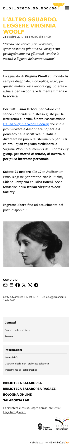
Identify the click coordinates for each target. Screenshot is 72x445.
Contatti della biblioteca (17, 330)
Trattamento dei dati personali (21, 369)
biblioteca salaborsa (22, 383)
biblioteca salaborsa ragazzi (29, 389)
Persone (9, 336)
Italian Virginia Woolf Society (26, 124)
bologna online (17, 395)
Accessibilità (11, 357)
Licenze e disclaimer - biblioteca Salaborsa (27, 363)
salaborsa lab (16, 400)
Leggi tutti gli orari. (14, 412)
